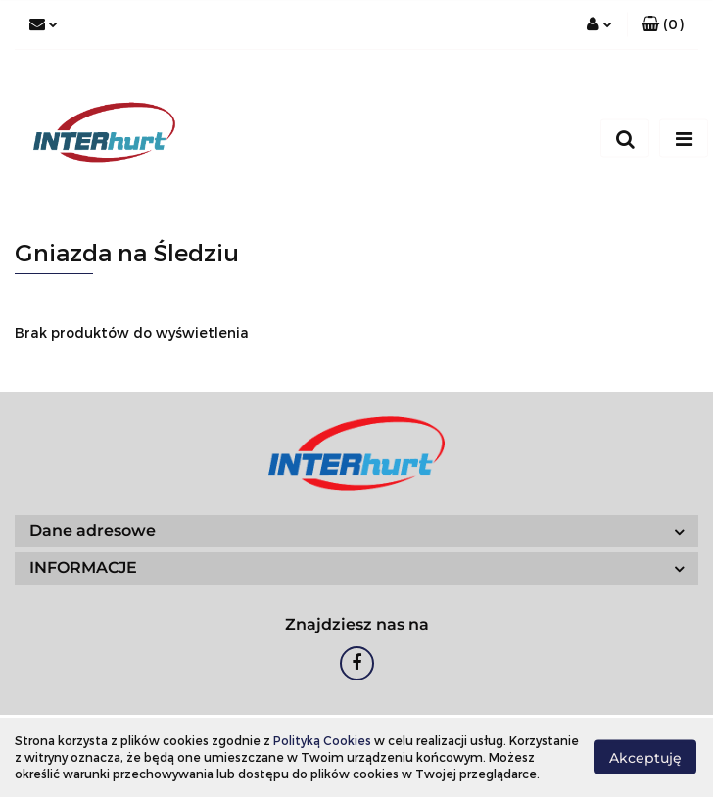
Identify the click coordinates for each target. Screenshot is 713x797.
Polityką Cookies (322, 740)
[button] (662, 24)
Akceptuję (645, 758)
